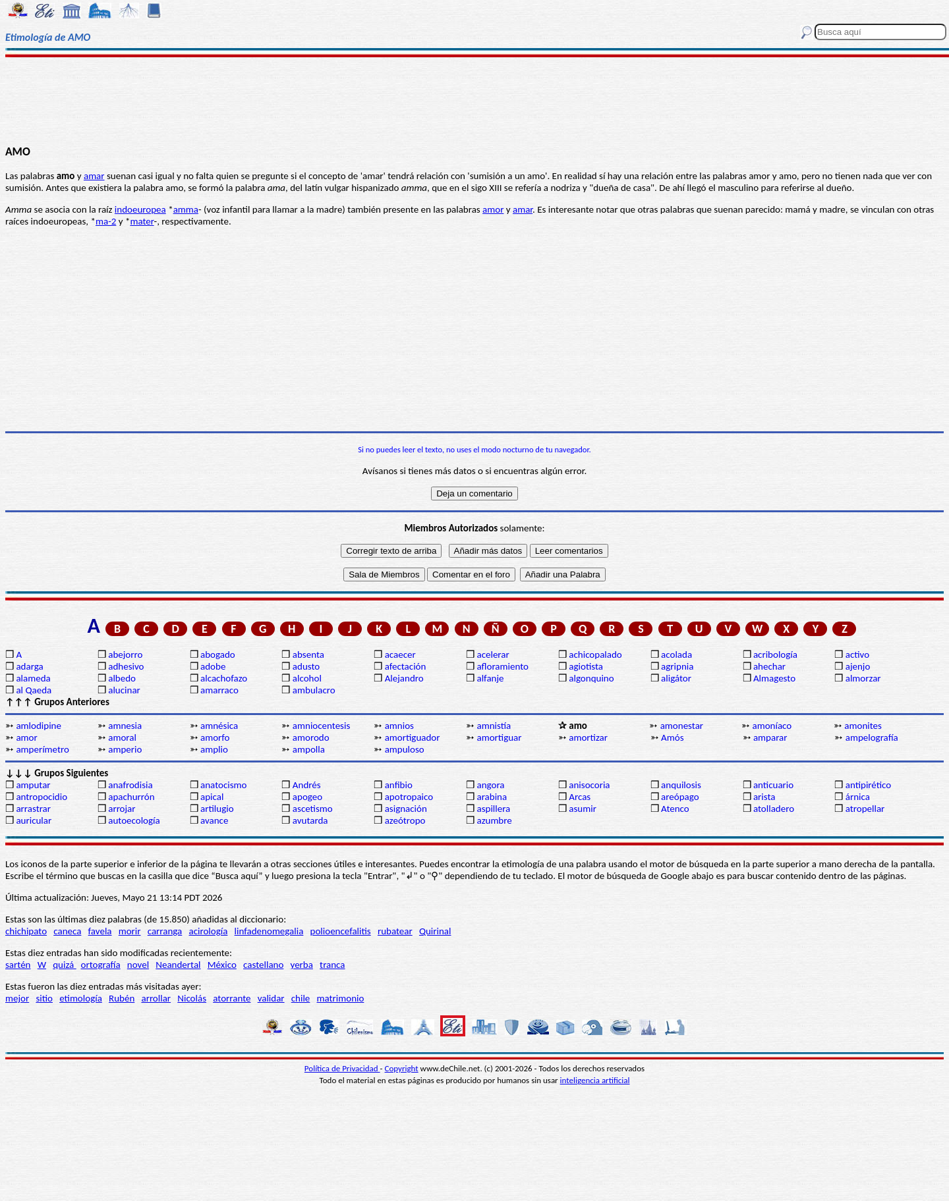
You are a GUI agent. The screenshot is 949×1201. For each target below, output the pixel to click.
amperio (125, 749)
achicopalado (595, 654)
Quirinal (435, 931)
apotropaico (409, 797)
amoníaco (772, 726)
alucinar (124, 690)
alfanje (489, 678)
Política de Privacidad (342, 1068)
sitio (44, 998)
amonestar (681, 726)
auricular (33, 820)
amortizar (588, 737)
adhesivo (126, 666)
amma (185, 209)
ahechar (769, 666)
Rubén (121, 998)
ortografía (101, 965)
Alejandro (404, 678)
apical (211, 797)
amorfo (214, 737)
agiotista (586, 666)
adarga (29, 666)
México (222, 965)
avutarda (310, 820)
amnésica (219, 726)
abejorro (125, 654)
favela (100, 931)
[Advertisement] (475, 100)
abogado (217, 654)
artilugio (217, 808)
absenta (308, 654)
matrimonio (340, 998)
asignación (406, 808)
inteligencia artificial (595, 1080)
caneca (67, 931)
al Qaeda (33, 690)
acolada (676, 654)
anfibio (399, 785)
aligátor (676, 678)
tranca (332, 965)
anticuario (773, 785)
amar (94, 176)
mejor (17, 998)
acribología (775, 654)
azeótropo (405, 820)
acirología (207, 931)
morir (130, 931)
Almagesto (774, 678)
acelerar (492, 654)
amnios (399, 726)
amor (492, 209)
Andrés (307, 785)
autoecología (134, 820)
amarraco (219, 690)
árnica (858, 797)
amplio (214, 749)
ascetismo (313, 808)
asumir (582, 808)
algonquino (591, 678)
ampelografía (872, 737)
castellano (263, 965)
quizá (64, 965)
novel (138, 965)
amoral (122, 737)
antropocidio (41, 797)
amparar (770, 737)
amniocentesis (321, 726)
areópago (680, 797)
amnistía (493, 726)
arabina (491, 797)
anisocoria (589, 785)
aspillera (493, 808)
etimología (80, 998)
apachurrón (131, 797)
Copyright (401, 1068)
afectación (405, 666)
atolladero (773, 808)
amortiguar (498, 737)
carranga (165, 931)
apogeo (307, 797)
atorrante (231, 998)
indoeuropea (140, 209)
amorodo (311, 737)
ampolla (309, 749)
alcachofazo (223, 678)
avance (214, 820)
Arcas (579, 797)
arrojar (121, 808)
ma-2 (106, 221)
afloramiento (502, 666)
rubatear (395, 931)
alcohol (307, 678)
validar (271, 998)
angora (490, 785)
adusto (306, 666)
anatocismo (223, 785)
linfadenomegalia (269, 931)
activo (857, 654)
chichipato (26, 931)
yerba (302, 965)
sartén (18, 965)
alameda (33, 678)
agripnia (677, 666)
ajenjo (858, 666)
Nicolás (191, 998)
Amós (672, 737)
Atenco (675, 808)
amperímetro (42, 749)
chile (300, 998)
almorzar (863, 678)
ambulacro (314, 690)
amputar (33, 785)
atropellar (865, 808)
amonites (863, 726)
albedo (122, 678)
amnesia (125, 726)
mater (142, 221)
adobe (212, 666)
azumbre (493, 820)
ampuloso (404, 749)
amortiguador (412, 737)
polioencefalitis (340, 931)
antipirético (869, 785)
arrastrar (33, 808)
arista (764, 797)
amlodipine (38, 726)
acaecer (400, 654)
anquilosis (681, 785)
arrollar (156, 998)
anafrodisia (130, 785)
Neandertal (178, 965)
